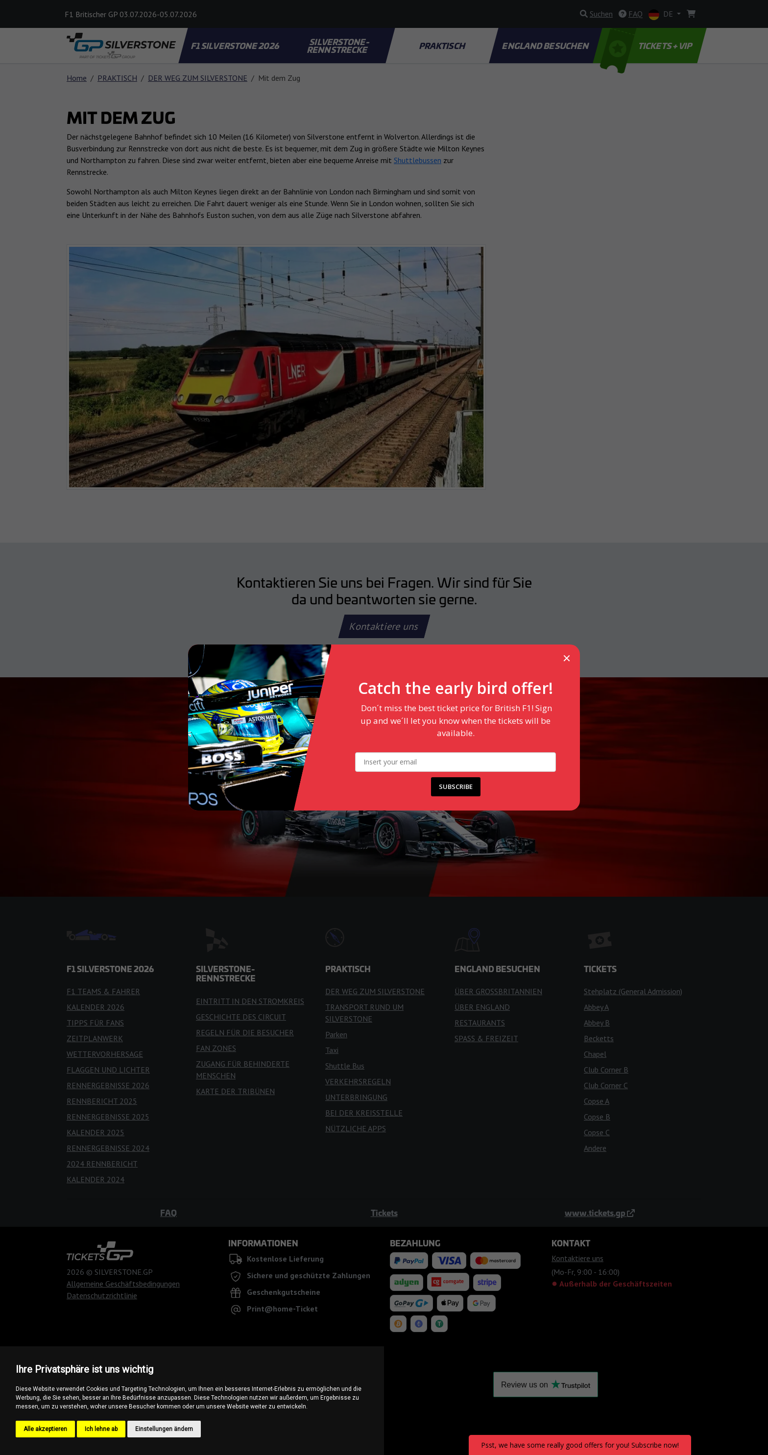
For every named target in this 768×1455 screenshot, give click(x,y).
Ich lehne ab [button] (101, 1429)
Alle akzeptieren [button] (45, 1429)
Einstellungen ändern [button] (164, 1429)
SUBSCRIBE (456, 786)
